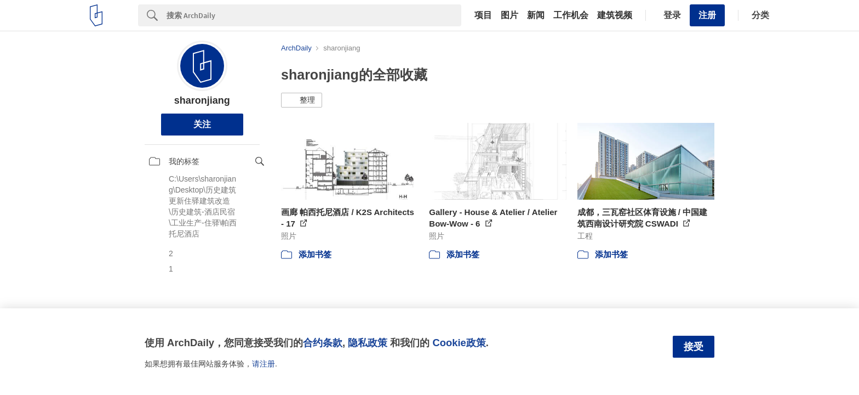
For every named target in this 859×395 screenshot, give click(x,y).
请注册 (263, 363)
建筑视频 (614, 15)
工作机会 (570, 15)
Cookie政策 (458, 342)
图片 (509, 15)
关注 (202, 124)
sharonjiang (202, 100)
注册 (707, 15)
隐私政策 (367, 342)
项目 (483, 15)
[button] (301, 100)
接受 (693, 346)
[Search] (314, 15)
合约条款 (322, 342)
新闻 (536, 15)
